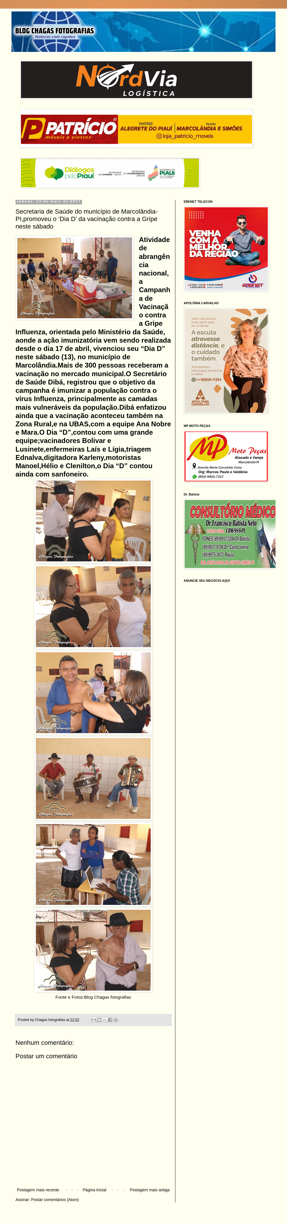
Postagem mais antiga (150, 1190)
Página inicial (94, 1190)
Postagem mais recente (38, 1190)
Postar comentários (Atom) (55, 1199)
